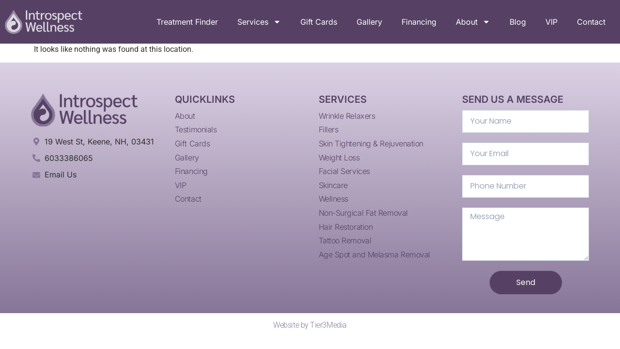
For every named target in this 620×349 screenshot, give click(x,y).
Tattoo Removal (345, 240)
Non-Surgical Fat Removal (363, 213)
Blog (518, 22)
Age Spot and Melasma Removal (374, 254)
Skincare (333, 185)
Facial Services (344, 171)
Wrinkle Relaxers (347, 116)
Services (259, 22)
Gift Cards (318, 22)
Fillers (329, 129)
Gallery (369, 22)
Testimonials (196, 129)
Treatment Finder (187, 22)
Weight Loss (339, 157)
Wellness (333, 199)
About (473, 22)
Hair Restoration (346, 227)
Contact (591, 22)
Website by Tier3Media (310, 325)
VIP (551, 22)
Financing (419, 22)
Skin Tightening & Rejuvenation (371, 143)
